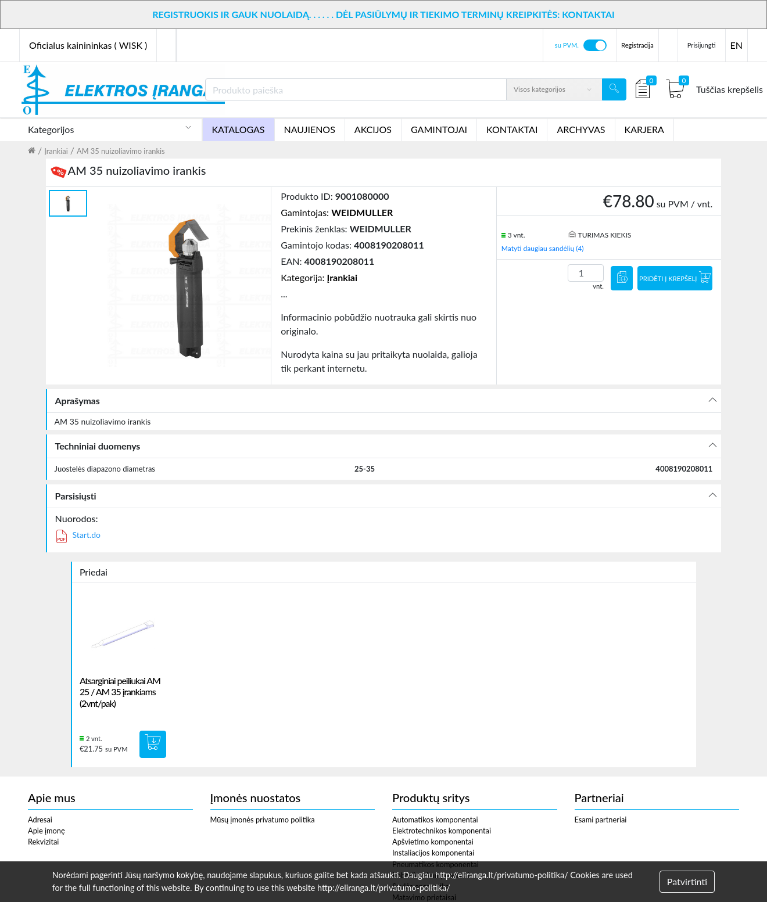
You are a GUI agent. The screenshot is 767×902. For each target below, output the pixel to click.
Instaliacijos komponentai (433, 852)
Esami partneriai (601, 819)
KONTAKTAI (511, 129)
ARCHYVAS (581, 129)
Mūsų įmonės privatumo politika (262, 819)
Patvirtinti (687, 881)
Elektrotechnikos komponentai (441, 830)
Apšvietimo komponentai (433, 841)
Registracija (637, 45)
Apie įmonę (46, 830)
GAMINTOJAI (439, 129)
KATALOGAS (238, 129)
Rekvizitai (43, 841)
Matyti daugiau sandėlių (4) (542, 248)
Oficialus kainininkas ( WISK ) (88, 45)
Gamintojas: (337, 212)
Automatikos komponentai (435, 819)
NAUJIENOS (309, 129)
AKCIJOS (373, 129)
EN (736, 45)
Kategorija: (319, 277)
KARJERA (644, 129)
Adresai (40, 819)
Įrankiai (56, 151)
